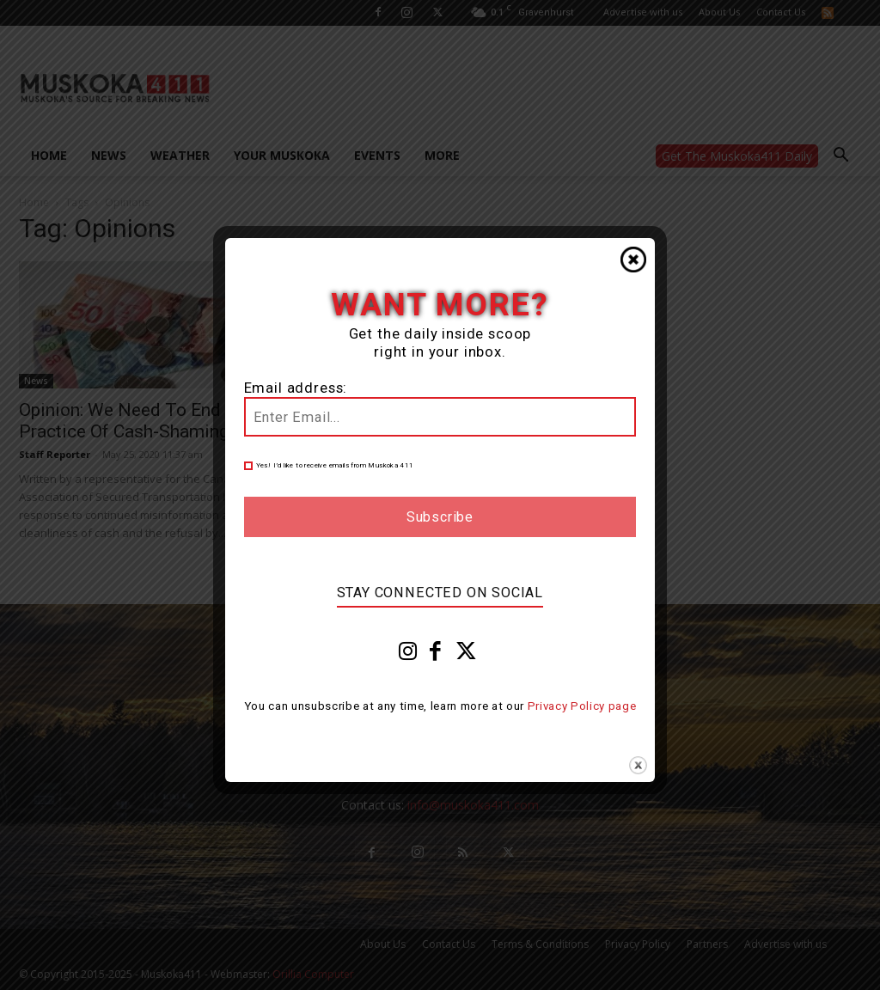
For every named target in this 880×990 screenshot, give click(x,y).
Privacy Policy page (582, 706)
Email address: (296, 388)
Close (633, 259)
